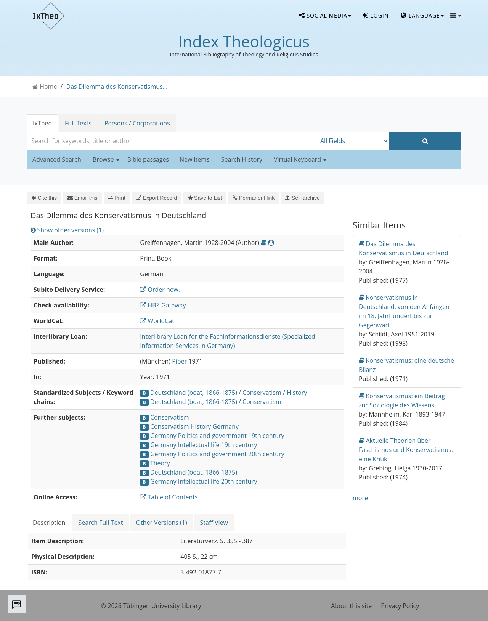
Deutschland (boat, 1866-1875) (193, 392)
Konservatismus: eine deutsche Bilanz (406, 365)
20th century (266, 454)
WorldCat (157, 321)
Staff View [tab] (214, 522)
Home (48, 86)
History (297, 392)
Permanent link (253, 198)
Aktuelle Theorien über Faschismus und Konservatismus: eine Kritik (406, 449)
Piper (179, 361)
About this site (351, 606)
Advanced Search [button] (56, 159)
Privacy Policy (400, 606)
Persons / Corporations (137, 123)
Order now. (160, 289)
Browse (106, 159)
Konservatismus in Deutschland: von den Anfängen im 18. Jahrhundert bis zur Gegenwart (404, 311)
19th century (266, 435)
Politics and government (212, 435)
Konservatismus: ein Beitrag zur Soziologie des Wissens (402, 400)
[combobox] (171, 141)
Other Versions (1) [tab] (161, 522)
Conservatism (261, 392)
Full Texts (78, 123)
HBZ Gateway (163, 305)
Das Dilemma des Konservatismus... (117, 86)
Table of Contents (168, 497)
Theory (160, 463)
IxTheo (42, 123)
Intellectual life (199, 445)
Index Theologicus (244, 41)
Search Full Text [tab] (100, 522)
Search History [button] (241, 159)
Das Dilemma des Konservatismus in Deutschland (403, 248)
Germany (225, 426)
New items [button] (195, 159)
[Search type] (352, 141)
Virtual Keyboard (300, 159)
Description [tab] (49, 522)
